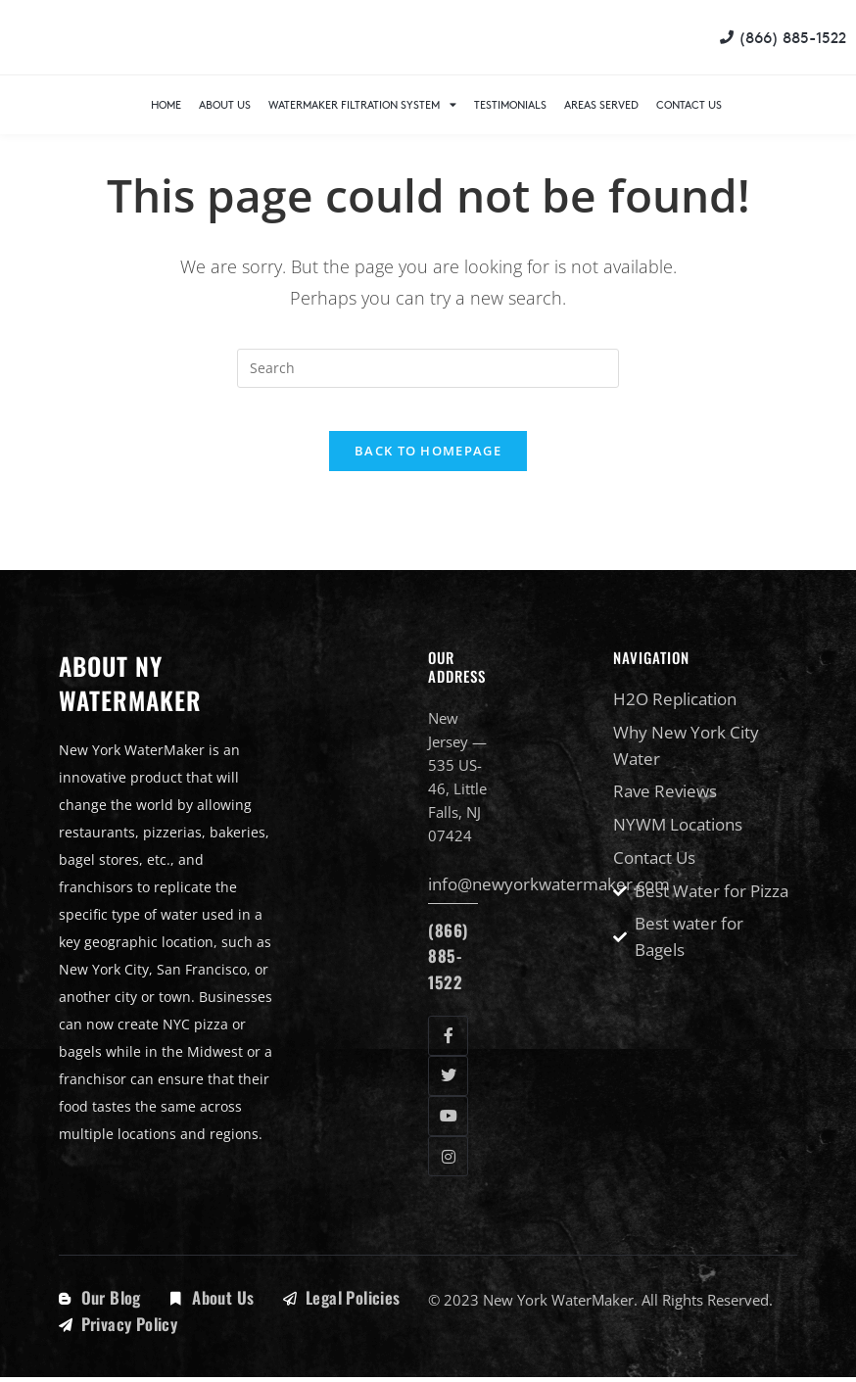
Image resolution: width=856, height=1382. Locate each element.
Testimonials (510, 104)
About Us (225, 104)
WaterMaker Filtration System (362, 104)
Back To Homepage (428, 467)
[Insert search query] (428, 368)
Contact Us (689, 104)
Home (166, 104)
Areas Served (601, 104)
